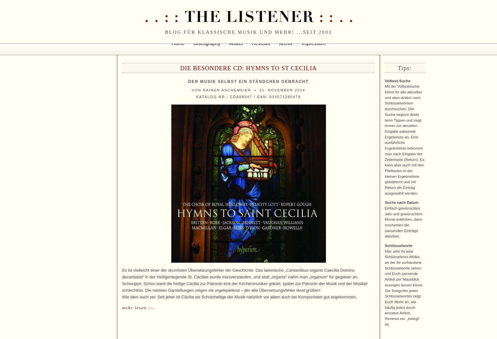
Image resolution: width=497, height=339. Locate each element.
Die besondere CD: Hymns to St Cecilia (248, 68)
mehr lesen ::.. (139, 307)
